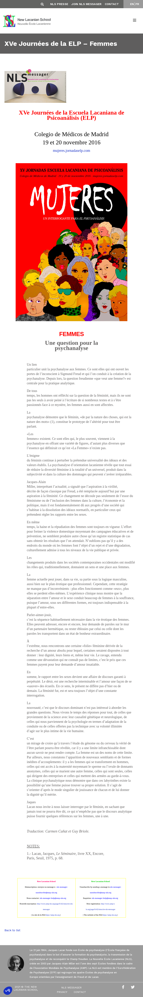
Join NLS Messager (86, 4)
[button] (7, 990)
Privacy (62, 991)
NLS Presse (59, 4)
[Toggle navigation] (135, 21)
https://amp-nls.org (53, 915)
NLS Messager (71, 987)
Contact (112, 4)
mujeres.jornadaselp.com (71, 150)
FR (137, 4)
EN (132, 4)
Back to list (12, 930)
